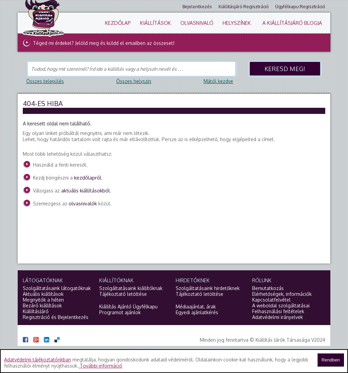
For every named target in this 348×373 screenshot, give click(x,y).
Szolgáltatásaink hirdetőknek (208, 288)
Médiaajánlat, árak (196, 306)
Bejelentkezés (197, 6)
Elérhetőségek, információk (282, 294)
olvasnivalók (83, 203)
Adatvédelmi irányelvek (277, 317)
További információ (100, 366)
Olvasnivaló (196, 23)
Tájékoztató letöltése (123, 294)
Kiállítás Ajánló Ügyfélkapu (128, 306)
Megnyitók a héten (43, 300)
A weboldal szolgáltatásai (281, 305)
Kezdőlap (118, 23)
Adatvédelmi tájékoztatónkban (37, 359)
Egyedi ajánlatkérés (197, 312)
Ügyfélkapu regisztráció (300, 6)
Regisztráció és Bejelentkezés (55, 317)
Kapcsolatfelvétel (271, 300)
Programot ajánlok (120, 312)
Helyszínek (237, 23)
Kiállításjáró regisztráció (244, 6)
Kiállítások (155, 23)
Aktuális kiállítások (43, 294)
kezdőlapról (87, 177)
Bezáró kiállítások (42, 305)
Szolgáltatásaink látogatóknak (57, 288)
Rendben (330, 359)
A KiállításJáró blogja (292, 23)
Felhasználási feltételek (278, 311)
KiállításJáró (36, 311)
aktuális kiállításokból (85, 190)
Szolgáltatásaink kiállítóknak (130, 288)
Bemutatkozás (268, 288)
